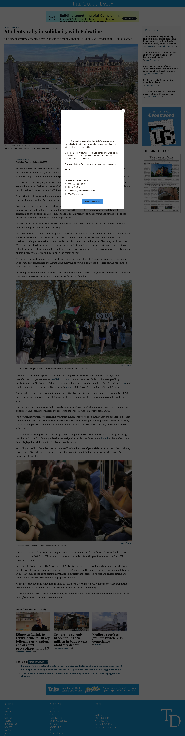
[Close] (123, 111)
